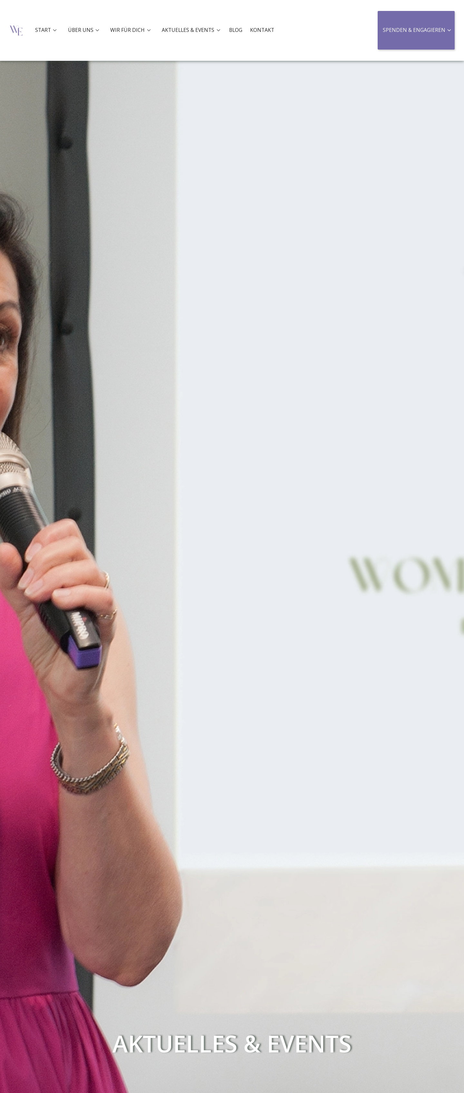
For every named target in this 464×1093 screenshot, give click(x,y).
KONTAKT (262, 29)
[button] (48, 30)
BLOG (235, 29)
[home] (16, 30)
